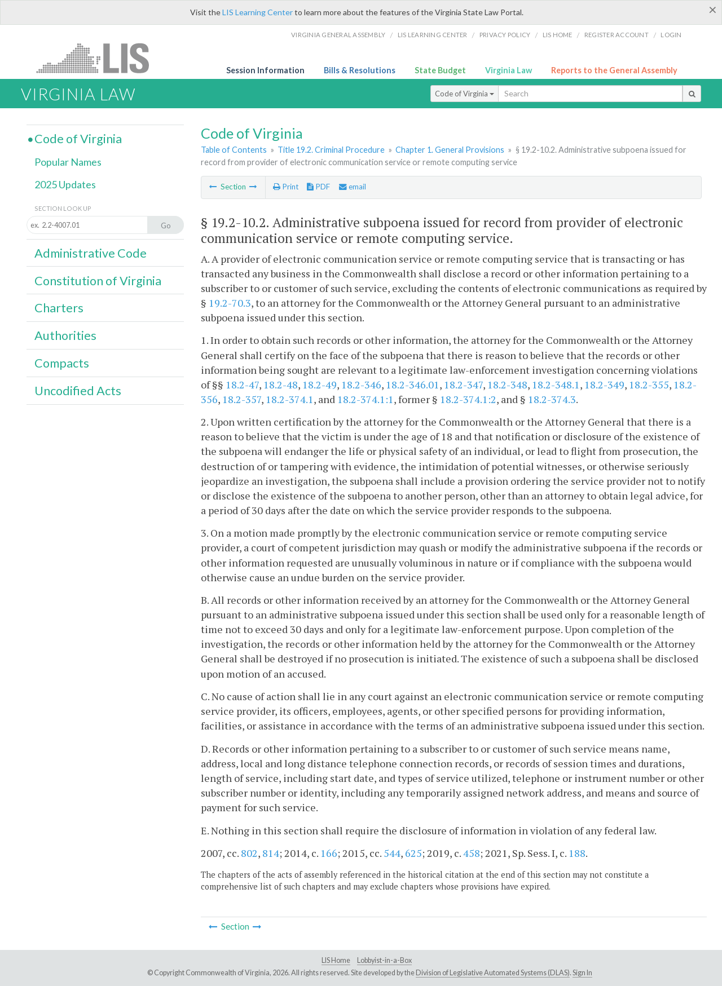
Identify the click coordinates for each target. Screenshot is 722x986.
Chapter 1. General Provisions (449, 149)
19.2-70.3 (230, 302)
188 (577, 853)
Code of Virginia (464, 93)
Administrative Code (90, 253)
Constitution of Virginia (97, 280)
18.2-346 (361, 384)
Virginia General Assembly (338, 34)
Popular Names (68, 162)
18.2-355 (649, 384)
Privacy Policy (505, 34)
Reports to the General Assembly (614, 70)
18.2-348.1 (556, 384)
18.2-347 (463, 384)
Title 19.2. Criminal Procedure (331, 149)
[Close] (712, 9)
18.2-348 (507, 384)
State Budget (440, 70)
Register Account (616, 34)
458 (471, 853)
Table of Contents (234, 149)
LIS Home (336, 960)
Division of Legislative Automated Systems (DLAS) (493, 973)
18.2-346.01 (412, 384)
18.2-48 (280, 384)
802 (249, 853)
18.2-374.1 (290, 399)
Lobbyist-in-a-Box (384, 960)
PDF (318, 186)
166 (328, 853)
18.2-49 (319, 384)
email (352, 186)
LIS (99, 57)
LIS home (558, 34)
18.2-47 (242, 384)
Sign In (582, 973)
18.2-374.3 (552, 399)
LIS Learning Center (257, 12)
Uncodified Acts (77, 390)
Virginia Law (508, 70)
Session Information (265, 70)
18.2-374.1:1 (365, 399)
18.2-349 (604, 384)
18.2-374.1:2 (468, 399)
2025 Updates (65, 184)
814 (270, 853)
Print (285, 186)
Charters (58, 307)
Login (671, 34)
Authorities (65, 335)
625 (413, 853)
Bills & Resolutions (359, 70)
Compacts (61, 363)
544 (392, 853)
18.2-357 (241, 399)
